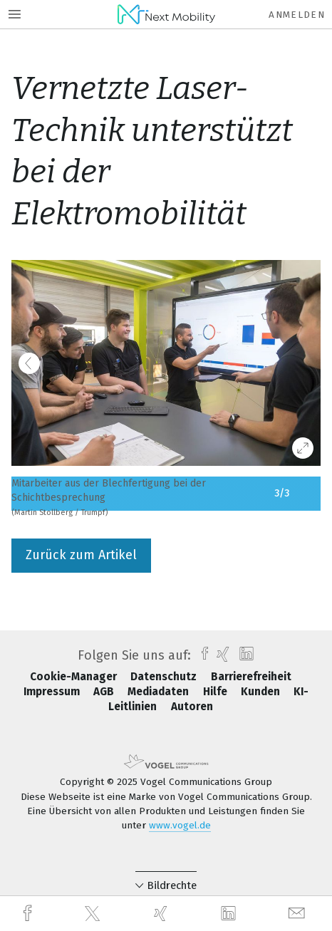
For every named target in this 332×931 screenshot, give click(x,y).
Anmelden (297, 15)
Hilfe (216, 691)
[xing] (162, 913)
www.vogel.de (180, 825)
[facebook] (29, 914)
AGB (105, 691)
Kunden (262, 691)
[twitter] (94, 914)
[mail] (298, 914)
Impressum (53, 691)
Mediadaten (160, 691)
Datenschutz (164, 676)
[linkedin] (230, 914)
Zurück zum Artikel (81, 555)
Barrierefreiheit (251, 676)
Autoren (192, 706)
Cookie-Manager (75, 676)
